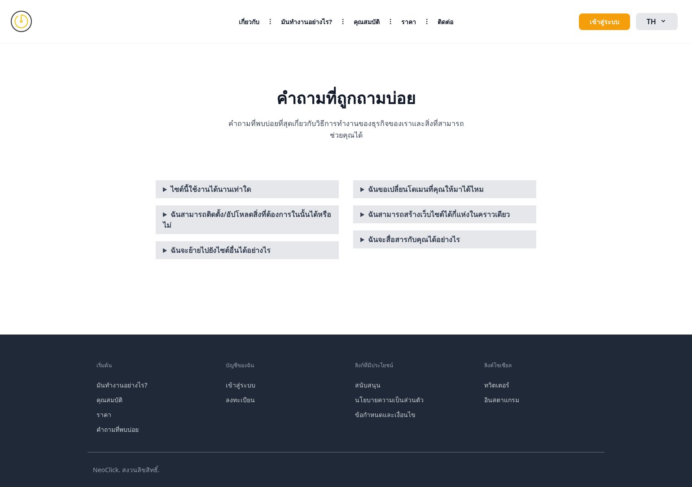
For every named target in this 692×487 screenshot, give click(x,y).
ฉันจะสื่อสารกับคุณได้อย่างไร (414, 239)
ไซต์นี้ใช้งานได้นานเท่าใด (211, 189)
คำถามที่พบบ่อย (117, 429)
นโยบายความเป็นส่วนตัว (389, 400)
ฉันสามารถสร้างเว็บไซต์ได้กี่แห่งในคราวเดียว (439, 214)
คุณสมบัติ (367, 21)
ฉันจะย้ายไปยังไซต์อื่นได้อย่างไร (221, 250)
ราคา (408, 21)
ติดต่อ (445, 21)
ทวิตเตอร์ (496, 385)
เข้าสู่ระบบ (604, 21)
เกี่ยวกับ (249, 21)
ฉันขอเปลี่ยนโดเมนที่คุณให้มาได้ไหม (426, 189)
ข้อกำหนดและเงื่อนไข (385, 414)
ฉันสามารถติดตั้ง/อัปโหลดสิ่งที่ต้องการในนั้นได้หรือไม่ (247, 219)
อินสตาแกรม (501, 400)
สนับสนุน (368, 385)
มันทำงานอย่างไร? (306, 21)
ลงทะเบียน (240, 400)
